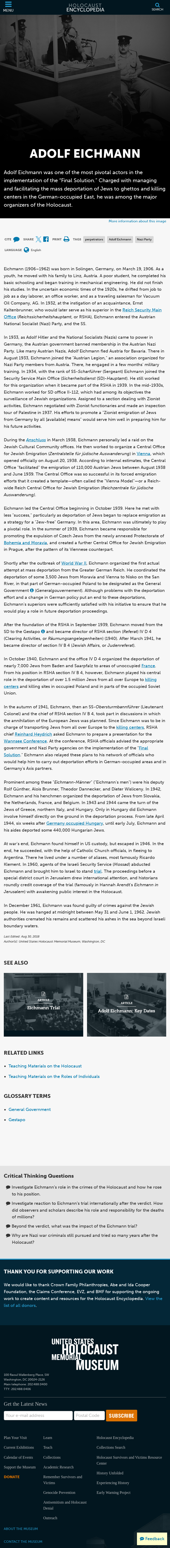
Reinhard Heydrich (33, 734)
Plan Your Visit (15, 1438)
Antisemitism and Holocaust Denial (65, 1505)
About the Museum (21, 1529)
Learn (47, 1438)
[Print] (66, 239)
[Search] (157, 7)
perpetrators (94, 239)
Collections (52, 1457)
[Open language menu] (26, 250)
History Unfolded (110, 1473)
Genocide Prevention (59, 1493)
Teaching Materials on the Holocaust (45, 1066)
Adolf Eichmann (120, 239)
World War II (73, 563)
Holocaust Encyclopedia (115, 1438)
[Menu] (8, 7)
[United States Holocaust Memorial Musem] (85, 1354)
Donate (11, 1477)
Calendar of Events (18, 1457)
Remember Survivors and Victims (62, 1480)
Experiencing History (113, 1483)
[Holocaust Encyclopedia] (85, 7)
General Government (30, 1109)
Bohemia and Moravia (25, 542)
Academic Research (58, 1467)
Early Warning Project (113, 1493)
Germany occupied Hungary (74, 823)
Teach (47, 1447)
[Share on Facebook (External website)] (46, 239)
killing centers (130, 727)
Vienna (143, 453)
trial (98, 871)
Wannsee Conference (25, 741)
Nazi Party (144, 239)
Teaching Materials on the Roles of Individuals (54, 1076)
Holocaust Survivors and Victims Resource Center (129, 1460)
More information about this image (137, 221)
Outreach (50, 1518)
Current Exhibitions (19, 1447)
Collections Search (111, 1447)
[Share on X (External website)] (38, 239)
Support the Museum (20, 1467)
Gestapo (17, 1119)
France (148, 665)
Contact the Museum (23, 1541)
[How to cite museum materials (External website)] (16, 239)
